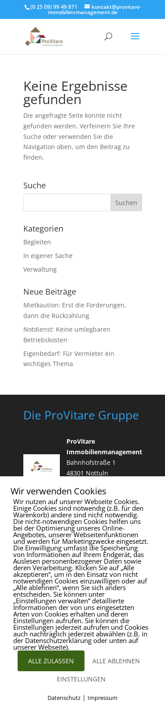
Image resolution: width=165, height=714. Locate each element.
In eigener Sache (48, 255)
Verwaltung (40, 269)
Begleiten (37, 242)
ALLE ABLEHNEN (116, 661)
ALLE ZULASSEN (51, 661)
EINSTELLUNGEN (81, 679)
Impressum (102, 698)
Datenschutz (64, 698)
